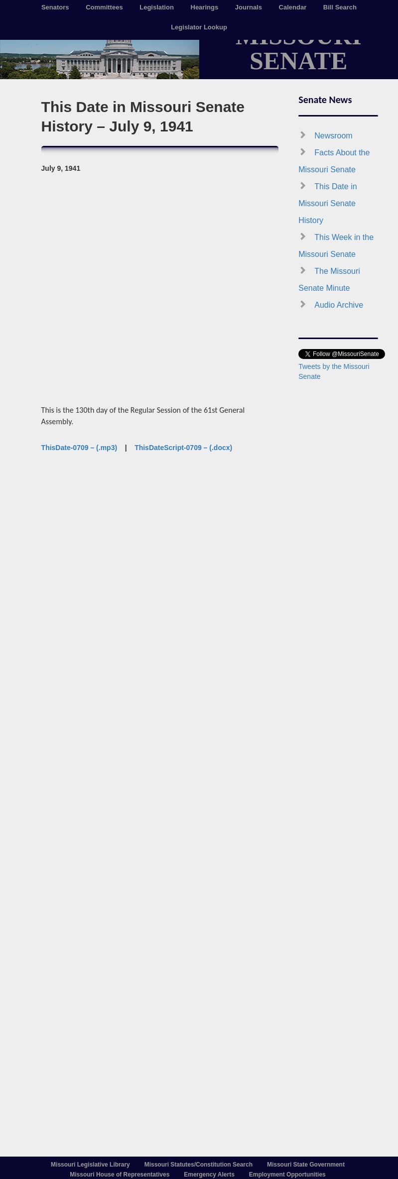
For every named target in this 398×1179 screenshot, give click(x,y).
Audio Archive (338, 305)
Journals (248, 7)
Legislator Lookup (199, 27)
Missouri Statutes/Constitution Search (198, 1164)
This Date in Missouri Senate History (327, 203)
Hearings (205, 7)
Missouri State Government (306, 1164)
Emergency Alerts (209, 1174)
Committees (104, 7)
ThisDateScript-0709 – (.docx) (183, 448)
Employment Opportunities (287, 1174)
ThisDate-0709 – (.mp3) (79, 448)
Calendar (293, 7)
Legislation (156, 7)
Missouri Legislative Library (90, 1164)
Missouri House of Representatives (119, 1174)
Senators (55, 7)
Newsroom (333, 135)
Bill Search (340, 7)
